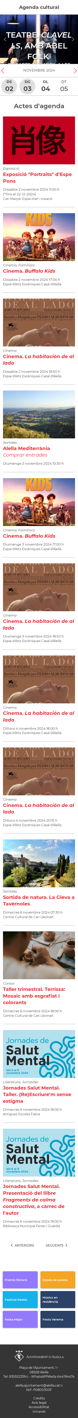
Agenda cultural (39, 7)
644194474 (66, 1376)
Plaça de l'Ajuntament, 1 (38, 1368)
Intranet (39, 1411)
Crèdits (39, 1398)
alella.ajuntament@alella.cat (37, 1385)
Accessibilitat (39, 1407)
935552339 (17, 1376)
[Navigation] (5, 39)
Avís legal (39, 1403)
